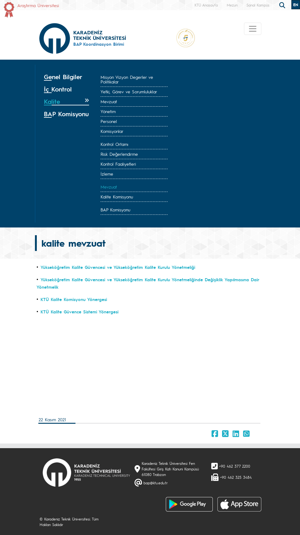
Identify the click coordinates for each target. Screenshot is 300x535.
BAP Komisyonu (115, 209)
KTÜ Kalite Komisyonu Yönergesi (74, 299)
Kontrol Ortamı (114, 144)
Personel (109, 121)
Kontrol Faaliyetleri (118, 164)
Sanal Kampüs (257, 4)
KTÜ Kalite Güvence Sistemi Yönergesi (79, 311)
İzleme (107, 173)
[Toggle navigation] (252, 29)
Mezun (232, 4)
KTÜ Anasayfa (206, 4)
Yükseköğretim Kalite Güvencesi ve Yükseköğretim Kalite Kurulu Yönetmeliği (118, 267)
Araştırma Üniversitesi (38, 5)
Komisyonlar (112, 131)
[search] (283, 4)
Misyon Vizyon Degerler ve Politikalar (127, 79)
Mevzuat (109, 101)
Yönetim (108, 111)
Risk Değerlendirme (119, 154)
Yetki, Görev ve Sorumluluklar (129, 91)
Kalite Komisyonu (117, 196)
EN (295, 4)
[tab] (66, 77)
